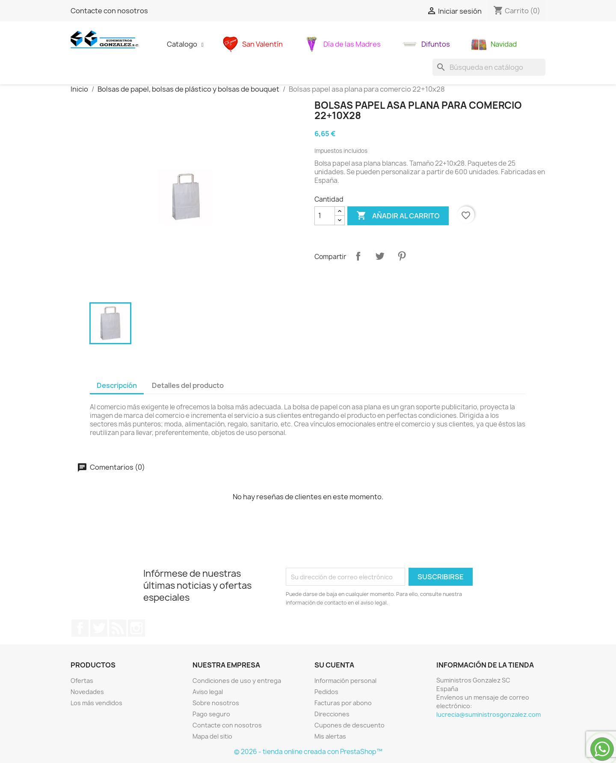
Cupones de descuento (349, 725)
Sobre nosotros (215, 703)
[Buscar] (488, 67)
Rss (117, 628)
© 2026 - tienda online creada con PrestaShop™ (308, 751)
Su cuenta (334, 665)
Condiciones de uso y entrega (236, 681)
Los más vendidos (96, 703)
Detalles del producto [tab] (188, 385)
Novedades (87, 692)
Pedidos (326, 692)
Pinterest (401, 256)
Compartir (358, 256)
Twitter (98, 628)
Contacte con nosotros (109, 10)
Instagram (136, 628)
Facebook (80, 628)
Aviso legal (207, 692)
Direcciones (331, 714)
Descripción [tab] (117, 385)
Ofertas (82, 681)
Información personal (345, 681)
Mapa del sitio (212, 736)
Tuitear (379, 256)
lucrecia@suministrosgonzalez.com (488, 714)
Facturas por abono (343, 703)
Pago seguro (211, 714)
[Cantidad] (324, 215)
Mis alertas (330, 736)
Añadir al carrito (398, 215)
